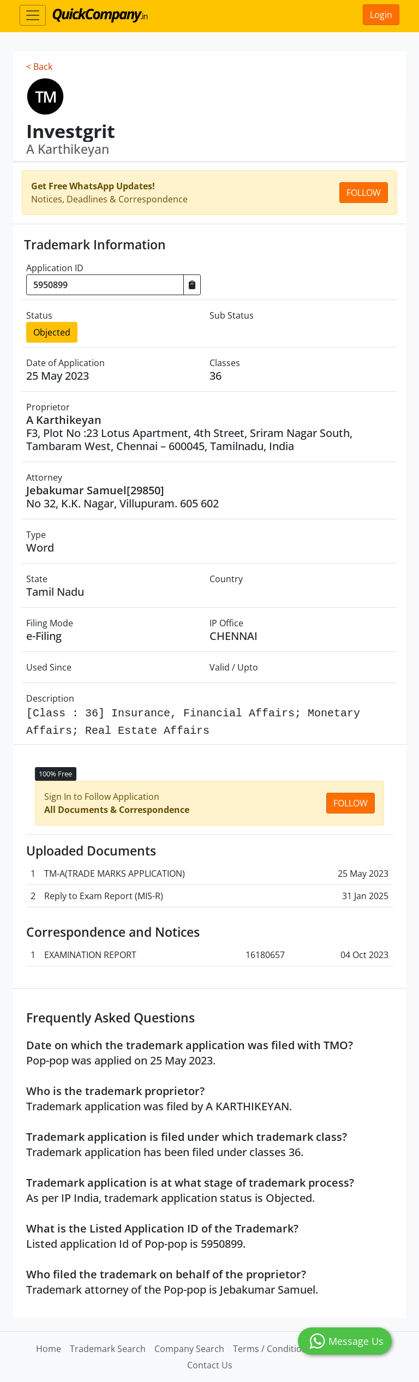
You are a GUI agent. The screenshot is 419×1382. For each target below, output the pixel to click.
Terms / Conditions (272, 1349)
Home (48, 1349)
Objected (51, 332)
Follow (363, 193)
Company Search (189, 1349)
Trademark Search (108, 1349)
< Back (39, 67)
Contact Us (209, 1365)
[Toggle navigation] (33, 15)
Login (381, 15)
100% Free (55, 774)
